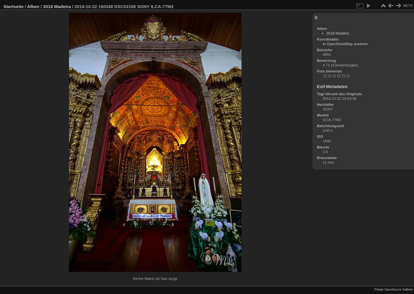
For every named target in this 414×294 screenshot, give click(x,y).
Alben (33, 6)
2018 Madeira (57, 6)
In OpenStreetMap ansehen (345, 44)
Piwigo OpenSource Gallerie (394, 289)
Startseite (13, 6)
